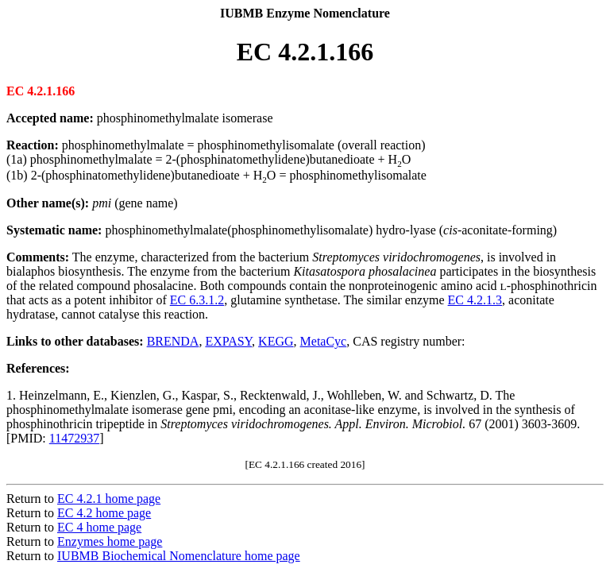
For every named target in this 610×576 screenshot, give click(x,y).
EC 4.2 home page (104, 513)
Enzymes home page (109, 541)
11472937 (74, 438)
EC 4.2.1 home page (108, 498)
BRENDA (173, 341)
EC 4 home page (99, 527)
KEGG (275, 341)
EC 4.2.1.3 (475, 300)
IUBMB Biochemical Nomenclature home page (178, 555)
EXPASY (228, 341)
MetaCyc (323, 341)
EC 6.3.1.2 (197, 300)
